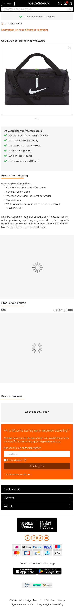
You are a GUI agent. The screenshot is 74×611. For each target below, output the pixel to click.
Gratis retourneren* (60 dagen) (39, 16)
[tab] (37, 489)
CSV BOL (17, 23)
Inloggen (66, 3)
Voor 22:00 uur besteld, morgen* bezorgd (29, 135)
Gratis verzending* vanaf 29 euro (24, 145)
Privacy (61, 600)
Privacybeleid (14, 460)
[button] (60, 3)
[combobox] (37, 9)
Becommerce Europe (27, 585)
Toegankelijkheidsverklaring (50, 604)
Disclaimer (49, 600)
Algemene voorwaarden (22, 604)
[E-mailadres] (37, 454)
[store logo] (37, 3)
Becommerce (37, 585)
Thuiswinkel (47, 585)
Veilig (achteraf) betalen (20, 151)
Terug (7, 23)
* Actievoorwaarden (17, 474)
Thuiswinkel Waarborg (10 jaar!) (24, 161)
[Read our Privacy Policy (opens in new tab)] (25, 460)
